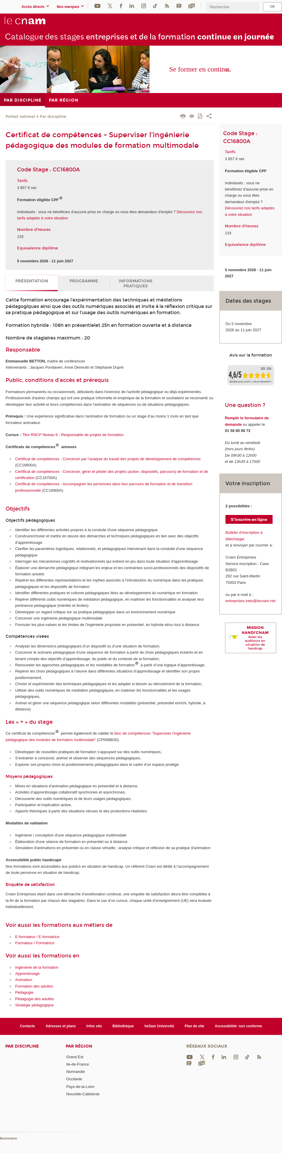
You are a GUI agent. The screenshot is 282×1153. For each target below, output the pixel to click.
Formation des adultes (34, 986)
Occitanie (74, 1079)
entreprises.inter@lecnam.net (250, 601)
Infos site (94, 1026)
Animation (23, 980)
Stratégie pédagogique (34, 1005)
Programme (83, 281)
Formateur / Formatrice (34, 943)
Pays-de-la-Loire (80, 1086)
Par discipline (53, 116)
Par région (79, 1046)
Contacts (27, 1026)
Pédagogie (24, 992)
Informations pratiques (135, 284)
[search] (232, 7)
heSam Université (159, 1026)
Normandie (75, 1071)
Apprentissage (27, 973)
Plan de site (194, 1026)
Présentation (31, 281)
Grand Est (75, 1057)
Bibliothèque (123, 1026)
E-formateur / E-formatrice (37, 937)
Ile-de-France (77, 1064)
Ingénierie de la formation (37, 967)
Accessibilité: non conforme (238, 1026)
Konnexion (8, 1138)
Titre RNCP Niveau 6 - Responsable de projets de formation (73, 435)
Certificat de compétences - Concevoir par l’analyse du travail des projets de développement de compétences (108, 459)
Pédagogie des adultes (34, 999)
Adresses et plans (61, 1026)
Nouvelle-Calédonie (82, 1094)
